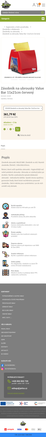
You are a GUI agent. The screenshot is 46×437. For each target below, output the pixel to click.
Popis (3, 146)
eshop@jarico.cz (19, 388)
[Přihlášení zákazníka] (34, 5)
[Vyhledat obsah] (42, 12)
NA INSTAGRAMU (10, 369)
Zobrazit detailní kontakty (16, 393)
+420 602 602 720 (20, 381)
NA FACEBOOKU (10, 365)
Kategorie (23, 18)
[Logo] (8, 5)
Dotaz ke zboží (25, 135)
